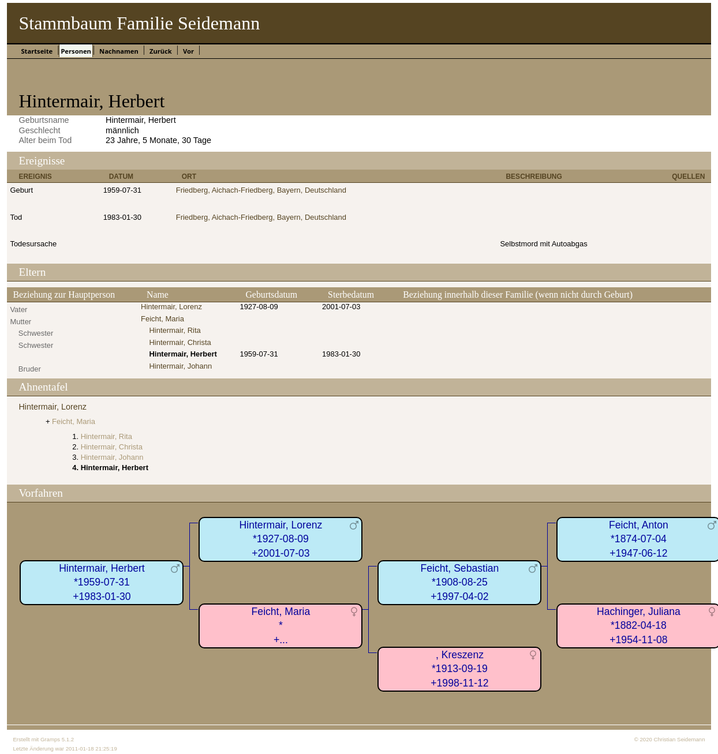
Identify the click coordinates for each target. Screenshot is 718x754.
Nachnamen (119, 51)
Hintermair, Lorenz (171, 306)
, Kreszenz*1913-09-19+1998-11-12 (459, 669)
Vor (188, 51)
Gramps (50, 739)
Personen (76, 51)
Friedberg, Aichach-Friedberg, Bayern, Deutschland (261, 190)
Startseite (37, 51)
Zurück (160, 51)
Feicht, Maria (162, 318)
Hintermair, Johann (180, 366)
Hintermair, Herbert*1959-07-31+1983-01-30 (102, 582)
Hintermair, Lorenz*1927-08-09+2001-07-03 (281, 539)
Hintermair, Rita (174, 330)
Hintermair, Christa (180, 342)
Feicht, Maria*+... (281, 626)
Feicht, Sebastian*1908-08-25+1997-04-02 (459, 582)
